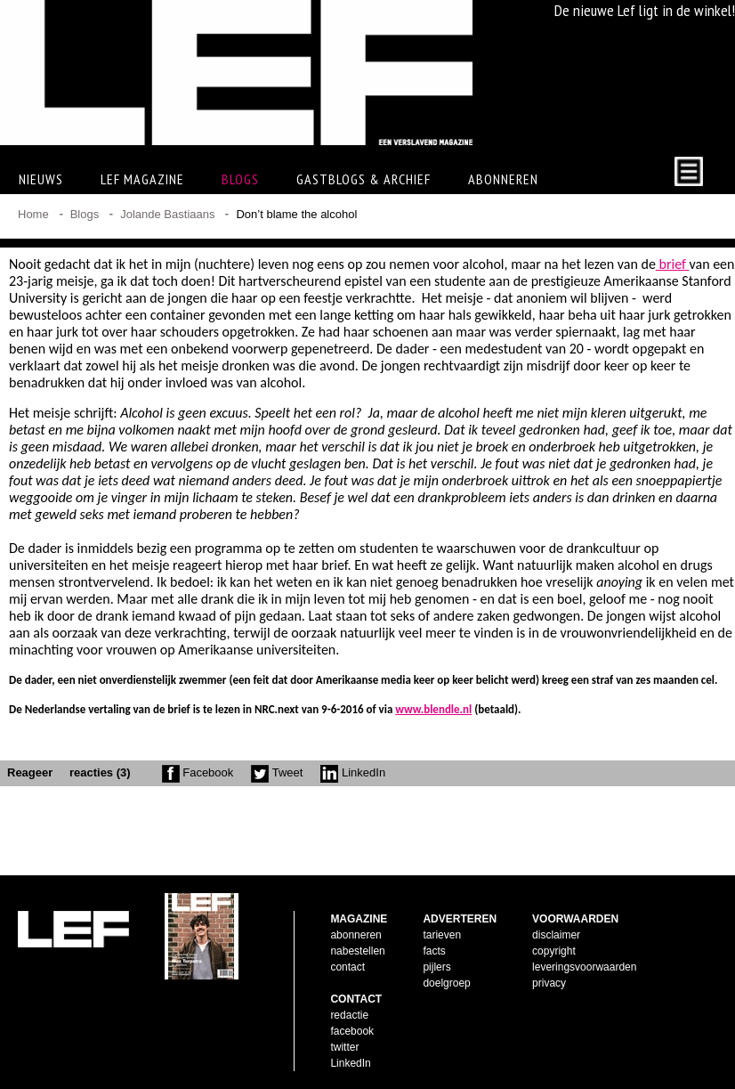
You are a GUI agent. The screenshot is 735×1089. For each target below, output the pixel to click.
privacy (549, 983)
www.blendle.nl (433, 709)
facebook (352, 1031)
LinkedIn (352, 772)
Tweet (277, 772)
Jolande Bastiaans (167, 214)
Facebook (198, 772)
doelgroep (446, 983)
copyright (554, 951)
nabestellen (357, 951)
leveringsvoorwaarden (584, 967)
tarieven (442, 935)
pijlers (436, 967)
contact (347, 967)
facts (434, 951)
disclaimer (556, 935)
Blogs (240, 179)
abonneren (355, 935)
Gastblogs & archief (363, 179)
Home (33, 214)
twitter (344, 1047)
